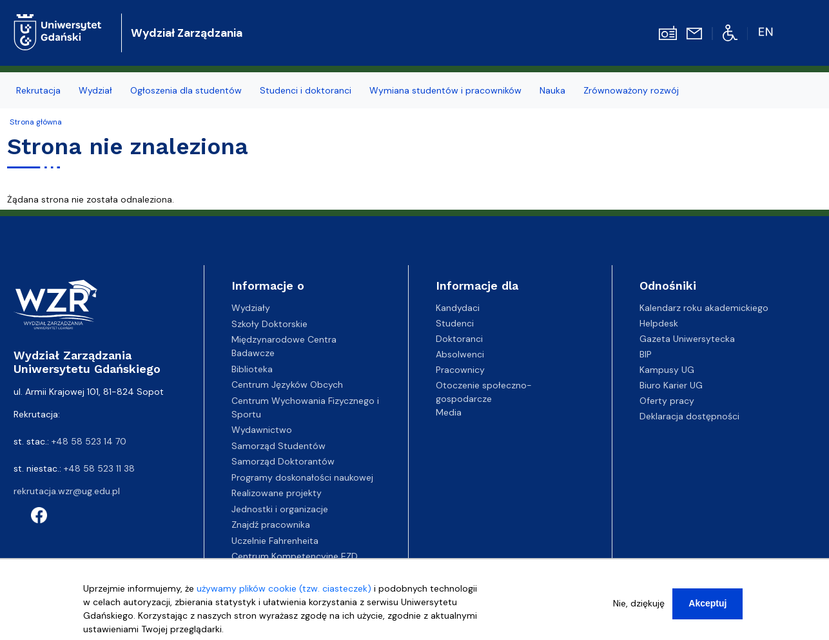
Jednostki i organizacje (279, 509)
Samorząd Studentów (278, 446)
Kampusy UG (666, 369)
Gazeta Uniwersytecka (687, 339)
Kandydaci (458, 308)
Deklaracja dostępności (689, 416)
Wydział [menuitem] (95, 90)
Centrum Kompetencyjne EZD (294, 556)
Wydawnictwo (261, 429)
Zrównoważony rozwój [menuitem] (631, 90)
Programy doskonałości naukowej (302, 477)
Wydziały (250, 308)
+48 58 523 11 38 (99, 468)
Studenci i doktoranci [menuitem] (305, 90)
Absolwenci (460, 354)
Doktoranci (459, 339)
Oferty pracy (666, 400)
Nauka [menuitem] (552, 90)
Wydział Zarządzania (186, 33)
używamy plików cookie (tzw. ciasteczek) (284, 588)
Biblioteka (252, 369)
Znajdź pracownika (270, 524)
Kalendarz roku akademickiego (703, 308)
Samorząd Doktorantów (283, 461)
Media (449, 412)
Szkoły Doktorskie (269, 324)
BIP (645, 354)
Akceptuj (707, 603)
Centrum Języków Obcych (287, 384)
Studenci (455, 323)
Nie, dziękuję (639, 603)
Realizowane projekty (276, 493)
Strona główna (36, 122)
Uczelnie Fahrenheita (274, 540)
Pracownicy (460, 369)
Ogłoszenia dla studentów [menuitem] (186, 90)
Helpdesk (658, 323)
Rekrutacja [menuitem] (38, 90)
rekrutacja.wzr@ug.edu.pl (67, 491)
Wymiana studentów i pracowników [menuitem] (445, 90)
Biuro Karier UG (671, 385)
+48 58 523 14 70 (89, 441)
